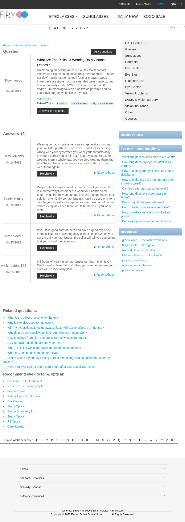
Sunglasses (133, 55)
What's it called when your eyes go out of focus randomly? (45, 347)
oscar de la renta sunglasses (141, 250)
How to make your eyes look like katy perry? (145, 214)
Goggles (131, 118)
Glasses (130, 49)
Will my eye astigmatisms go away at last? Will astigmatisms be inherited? (55, 327)
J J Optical (14, 421)
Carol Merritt (15, 426)
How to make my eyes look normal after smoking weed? (147, 181)
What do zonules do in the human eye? (32, 353)
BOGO (161, 4)
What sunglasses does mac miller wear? (148, 157)
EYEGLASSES (63, 16)
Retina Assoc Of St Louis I (24, 396)
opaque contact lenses (137, 265)
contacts (62, 103)
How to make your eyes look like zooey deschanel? (147, 172)
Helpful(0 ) (47, 173)
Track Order (143, 4)
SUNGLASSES (97, 16)
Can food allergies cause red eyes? (145, 188)
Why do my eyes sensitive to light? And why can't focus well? (47, 332)
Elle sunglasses (132, 255)
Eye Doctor (133, 87)
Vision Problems (136, 93)
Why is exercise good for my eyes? (30, 322)
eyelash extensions (154, 240)
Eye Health (132, 68)
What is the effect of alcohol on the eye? (33, 317)
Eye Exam (132, 74)
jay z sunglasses (133, 270)
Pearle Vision (16, 391)
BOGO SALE (154, 16)
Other (129, 112)
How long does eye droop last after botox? (144, 195)
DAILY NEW (127, 16)
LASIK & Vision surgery (141, 99)
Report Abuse (44, 98)
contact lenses (79, 103)
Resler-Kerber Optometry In (25, 386)
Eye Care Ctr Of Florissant (24, 381)
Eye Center (14, 401)
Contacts (131, 62)
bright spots (129, 245)
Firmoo (7, 45)
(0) (173, 4)
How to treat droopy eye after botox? (146, 207)
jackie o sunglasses (135, 260)
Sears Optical (16, 406)
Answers (18, 45)
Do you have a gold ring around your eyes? (35, 342)
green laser (129, 240)
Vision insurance (136, 106)
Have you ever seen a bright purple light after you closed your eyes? (51, 366)
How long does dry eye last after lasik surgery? (146, 163)
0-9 (173, 440)
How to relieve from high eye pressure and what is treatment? (47, 337)
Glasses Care (134, 80)
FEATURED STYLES (68, 28)
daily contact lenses (102, 103)
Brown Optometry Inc (21, 411)
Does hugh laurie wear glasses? (143, 202)
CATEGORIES (135, 43)
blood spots (155, 255)
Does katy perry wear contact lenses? (146, 221)
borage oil (148, 245)
